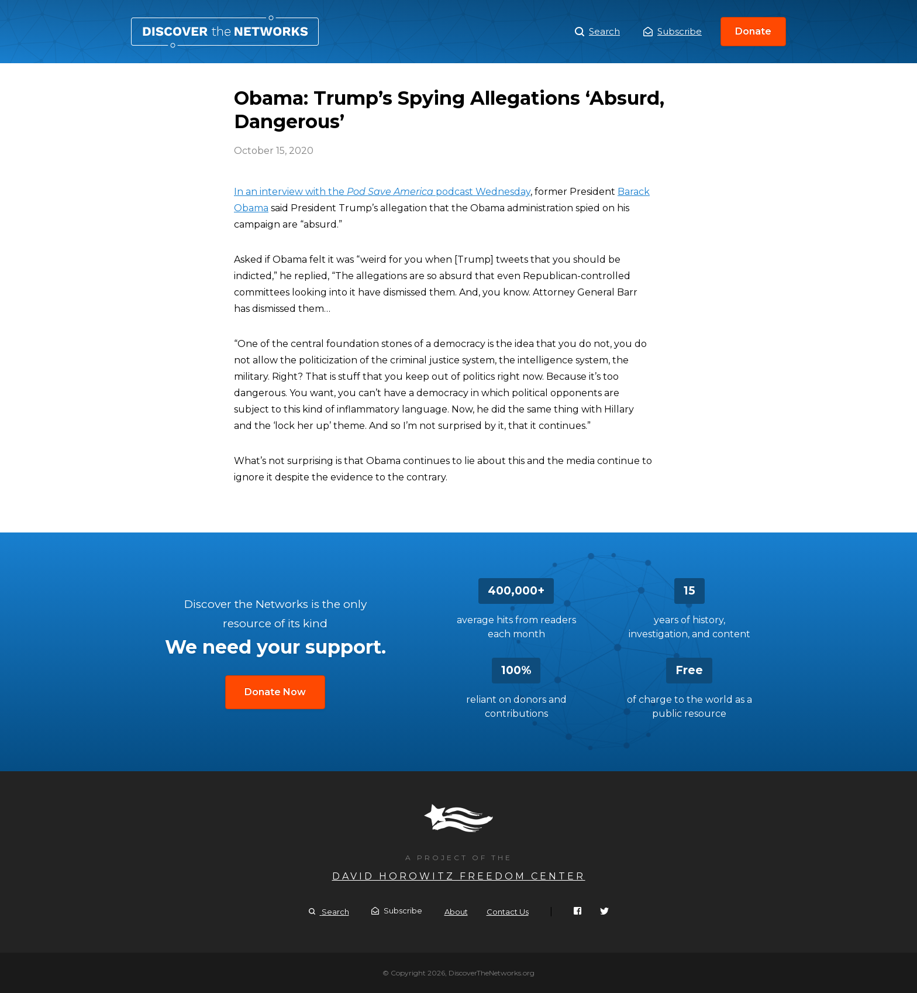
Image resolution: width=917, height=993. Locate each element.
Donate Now (275, 691)
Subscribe (672, 31)
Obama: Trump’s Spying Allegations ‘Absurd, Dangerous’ (225, 31)
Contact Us (508, 911)
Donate (753, 31)
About (456, 911)
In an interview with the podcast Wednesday (382, 191)
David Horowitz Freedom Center (458, 876)
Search (597, 31)
